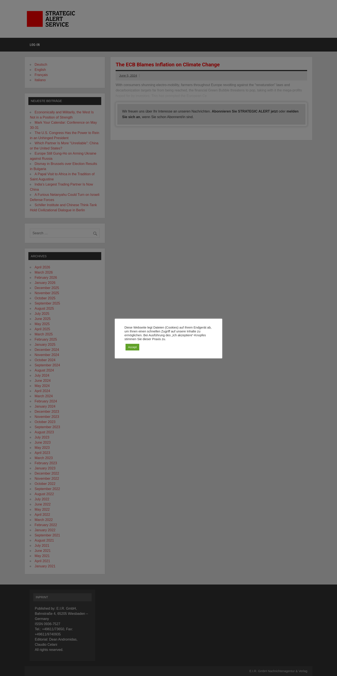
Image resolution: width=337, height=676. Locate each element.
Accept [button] (132, 347)
